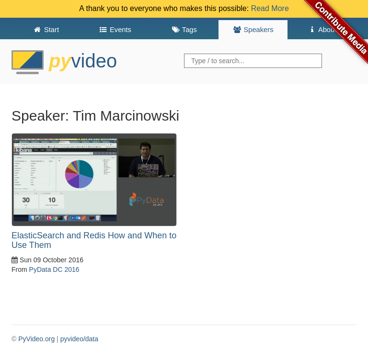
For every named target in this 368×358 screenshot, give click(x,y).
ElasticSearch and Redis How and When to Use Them (94, 240)
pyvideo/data (79, 339)
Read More (270, 8)
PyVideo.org (36, 339)
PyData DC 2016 (54, 269)
